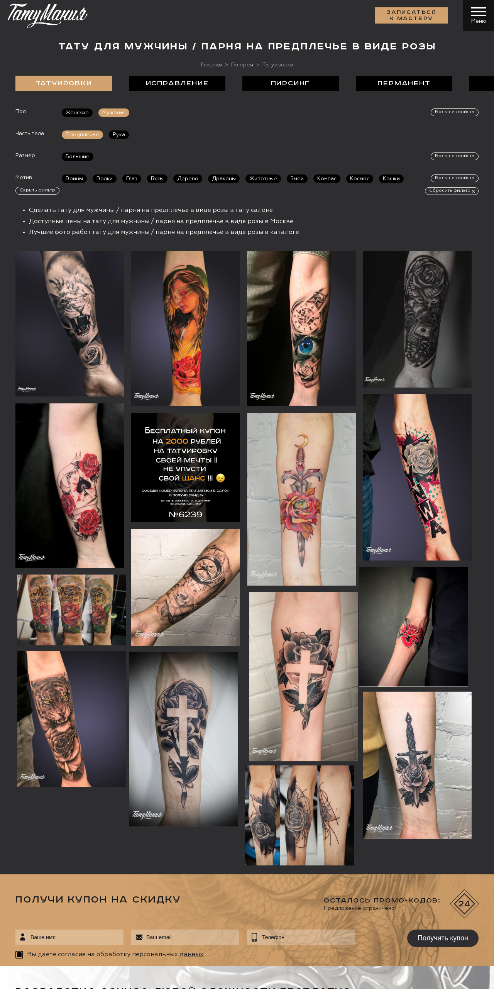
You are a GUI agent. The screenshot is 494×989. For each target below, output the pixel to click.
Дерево (187, 178)
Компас (327, 178)
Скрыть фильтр (37, 190)
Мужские (113, 112)
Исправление (177, 83)
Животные (263, 178)
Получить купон (443, 938)
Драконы (224, 178)
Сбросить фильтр (449, 190)
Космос (359, 178)
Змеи (297, 178)
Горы (157, 178)
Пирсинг (291, 83)
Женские (77, 112)
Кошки (391, 178)
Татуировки (64, 83)
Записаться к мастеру (411, 15)
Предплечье (82, 134)
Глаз (131, 178)
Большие (78, 156)
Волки (104, 178)
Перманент (403, 83)
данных (191, 955)
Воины (74, 178)
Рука (119, 134)
